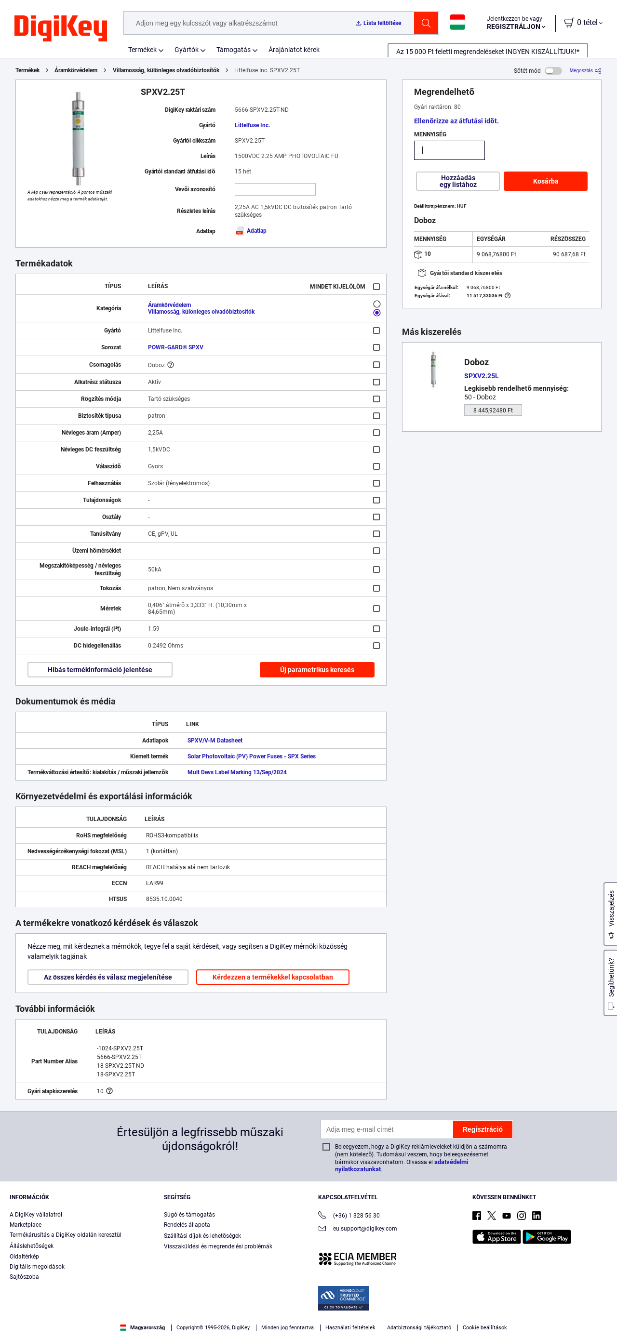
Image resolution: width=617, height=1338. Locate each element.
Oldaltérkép (24, 1256)
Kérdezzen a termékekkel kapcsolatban (273, 977)
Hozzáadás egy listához (458, 181)
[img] (60, 28)
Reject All (538, 1312)
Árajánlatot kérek (294, 49)
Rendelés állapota (187, 1224)
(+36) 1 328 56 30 (349, 1216)
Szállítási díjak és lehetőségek (202, 1235)
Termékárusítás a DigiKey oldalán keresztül (65, 1235)
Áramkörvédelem (75, 70)
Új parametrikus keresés (317, 670)
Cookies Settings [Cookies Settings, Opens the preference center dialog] (405, 1312)
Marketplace (25, 1224)
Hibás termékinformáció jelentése (100, 670)
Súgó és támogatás (189, 1214)
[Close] (601, 1311)
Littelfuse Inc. (252, 125)
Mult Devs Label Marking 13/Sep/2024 (237, 772)
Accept (472, 1312)
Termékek (142, 49)
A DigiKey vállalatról (36, 1214)
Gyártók (186, 49)
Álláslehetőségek (32, 1246)
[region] (308, 1312)
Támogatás (233, 49)
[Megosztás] (586, 71)
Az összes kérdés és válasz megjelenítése (108, 977)
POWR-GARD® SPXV (175, 347)
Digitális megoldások (37, 1266)
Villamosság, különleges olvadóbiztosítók (166, 70)
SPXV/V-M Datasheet (215, 740)
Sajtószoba (24, 1276)
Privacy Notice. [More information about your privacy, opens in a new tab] (78, 1328)
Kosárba (546, 181)
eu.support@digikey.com (357, 1229)
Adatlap (251, 230)
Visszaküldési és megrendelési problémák (218, 1246)
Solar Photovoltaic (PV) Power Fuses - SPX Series (252, 756)
